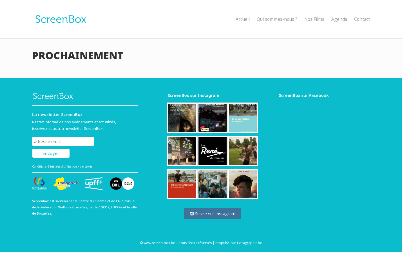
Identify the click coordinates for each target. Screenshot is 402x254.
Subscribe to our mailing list (62, 131)
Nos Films (314, 19)
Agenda (339, 19)
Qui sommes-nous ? (277, 19)
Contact (362, 19)
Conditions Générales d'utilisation (54, 166)
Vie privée (86, 166)
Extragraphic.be (249, 242)
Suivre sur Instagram (212, 213)
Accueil (243, 19)
